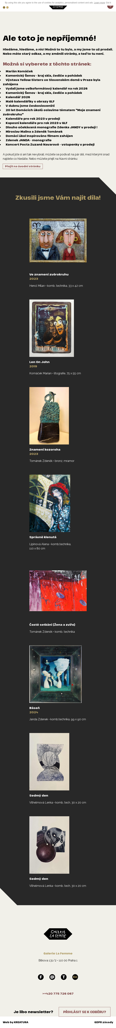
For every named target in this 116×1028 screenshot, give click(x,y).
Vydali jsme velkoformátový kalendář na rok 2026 (47, 88)
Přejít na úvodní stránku (22, 166)
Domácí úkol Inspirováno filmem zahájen (39, 136)
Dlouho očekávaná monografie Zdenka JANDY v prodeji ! (51, 127)
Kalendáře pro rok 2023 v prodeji (33, 119)
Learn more (99, 2)
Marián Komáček (19, 71)
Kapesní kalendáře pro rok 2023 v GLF (36, 123)
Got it (108, 2)
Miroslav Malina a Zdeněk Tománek (34, 132)
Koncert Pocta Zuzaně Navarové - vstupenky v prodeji (50, 144)
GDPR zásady (103, 1022)
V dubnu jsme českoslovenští (30, 106)
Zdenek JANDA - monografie (29, 140)
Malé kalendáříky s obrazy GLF (30, 101)
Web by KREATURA (15, 1022)
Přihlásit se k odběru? (84, 1012)
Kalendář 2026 (18, 97)
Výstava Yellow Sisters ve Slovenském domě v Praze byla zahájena (51, 82)
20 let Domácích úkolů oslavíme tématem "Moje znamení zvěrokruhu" (51, 112)
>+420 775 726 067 (58, 994)
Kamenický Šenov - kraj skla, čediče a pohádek (44, 76)
